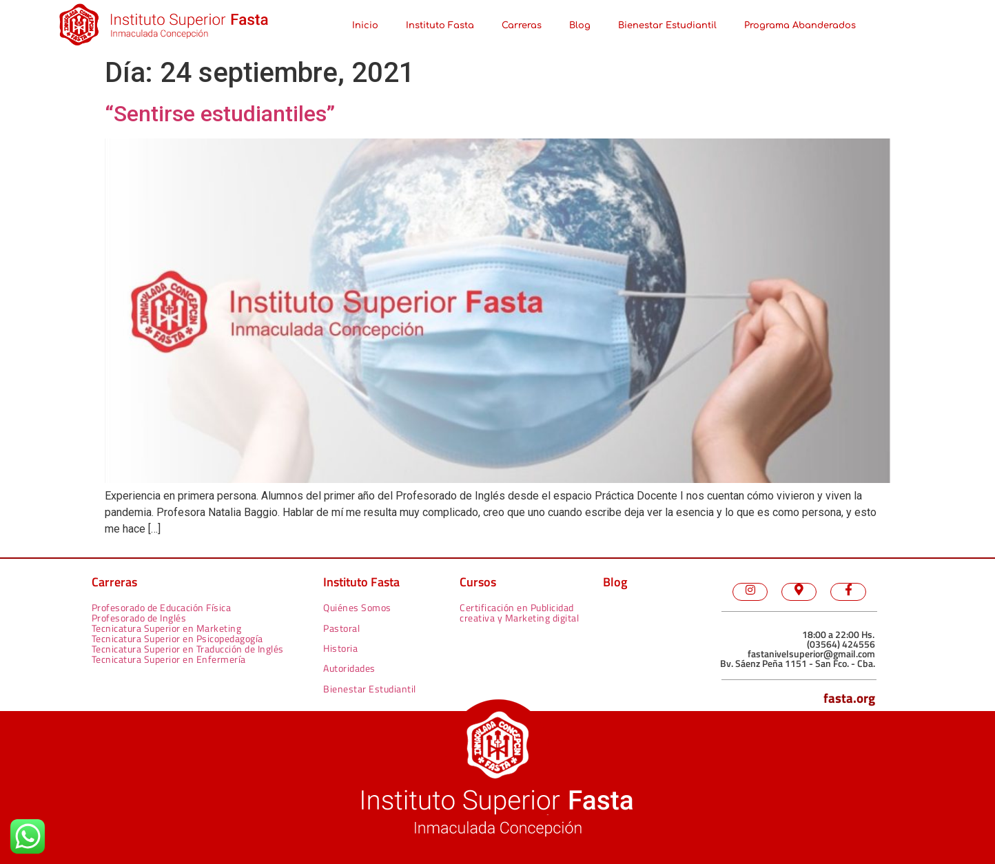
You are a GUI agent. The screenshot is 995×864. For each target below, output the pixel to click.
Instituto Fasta (440, 25)
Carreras (522, 25)
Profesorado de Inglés (139, 617)
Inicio (365, 25)
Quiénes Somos (357, 607)
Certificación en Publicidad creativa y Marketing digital (519, 612)
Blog (580, 25)
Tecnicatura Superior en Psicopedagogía (177, 638)
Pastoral (341, 628)
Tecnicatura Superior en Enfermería (169, 659)
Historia (340, 648)
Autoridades (349, 668)
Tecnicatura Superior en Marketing (167, 628)
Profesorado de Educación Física (162, 607)
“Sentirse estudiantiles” (220, 114)
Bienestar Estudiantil (667, 25)
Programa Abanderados (800, 25)
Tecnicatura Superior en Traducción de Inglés (188, 648)
